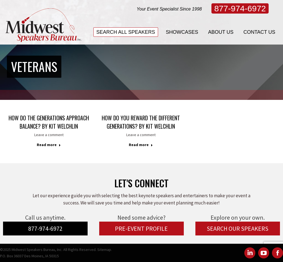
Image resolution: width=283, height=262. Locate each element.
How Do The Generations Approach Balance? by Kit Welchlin (49, 122)
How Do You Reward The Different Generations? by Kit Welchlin (141, 122)
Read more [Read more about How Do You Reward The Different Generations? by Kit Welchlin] (141, 144)
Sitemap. (104, 249)
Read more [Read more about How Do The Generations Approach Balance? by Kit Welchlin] (49, 144)
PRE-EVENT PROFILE (141, 228)
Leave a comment (49, 134)
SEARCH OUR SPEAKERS (237, 228)
